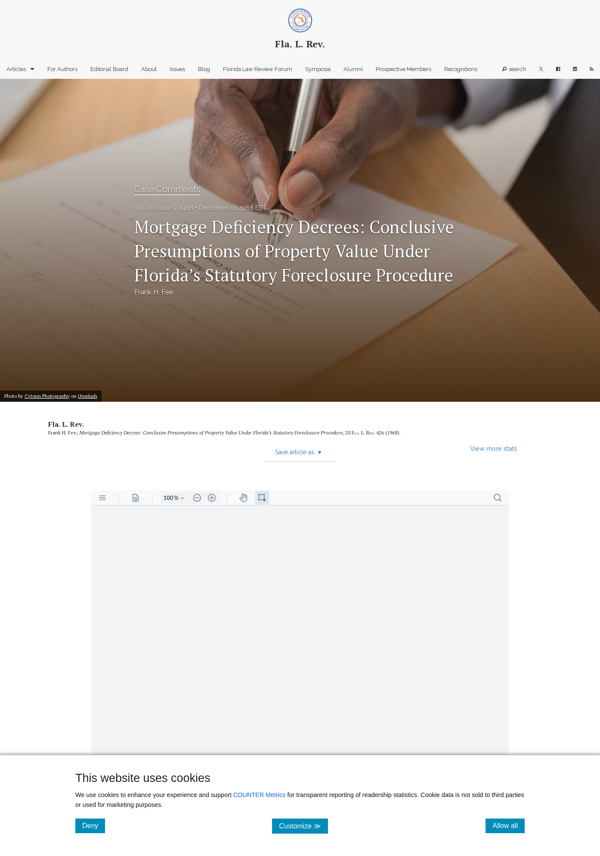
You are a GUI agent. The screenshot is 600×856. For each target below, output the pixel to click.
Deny (93, 825)
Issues (177, 69)
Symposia (318, 69)
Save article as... (298, 452)
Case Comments (167, 189)
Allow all (508, 825)
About (149, 69)
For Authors (62, 69)
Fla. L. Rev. (66, 424)
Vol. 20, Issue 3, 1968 (163, 208)
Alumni (353, 69)
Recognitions (460, 69)
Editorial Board (109, 69)
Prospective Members (403, 69)
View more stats (493, 448)
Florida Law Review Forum (257, 69)
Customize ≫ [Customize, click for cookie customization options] (303, 826)
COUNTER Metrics (259, 794)
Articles (16, 69)
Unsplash (87, 396)
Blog (204, 69)
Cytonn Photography (47, 396)
